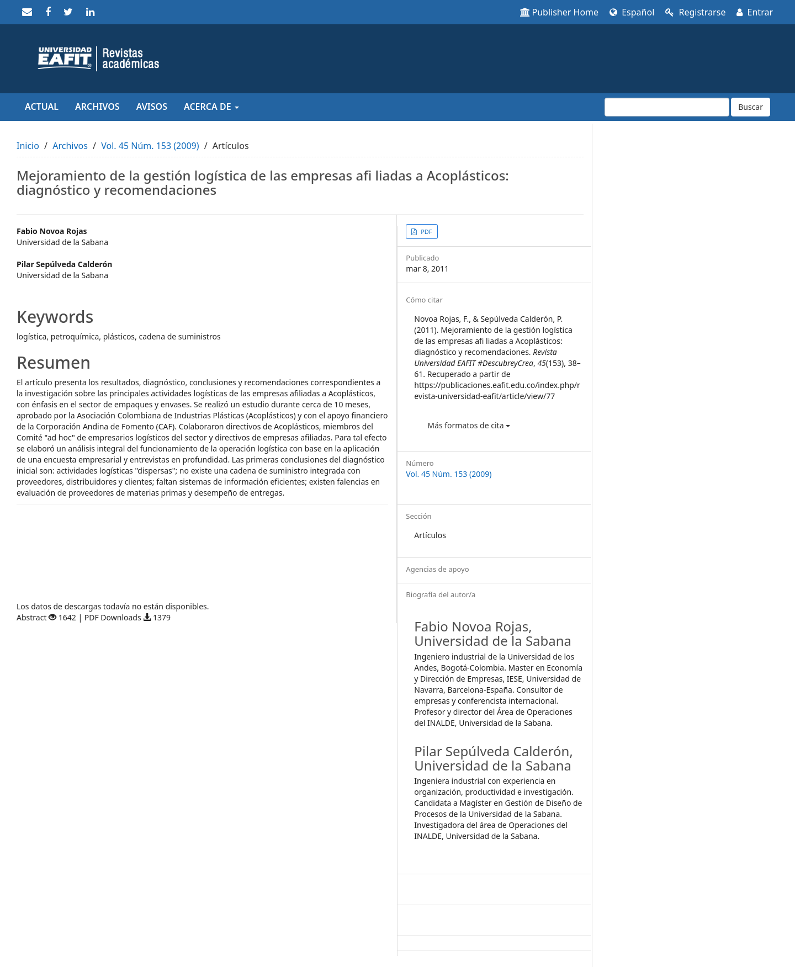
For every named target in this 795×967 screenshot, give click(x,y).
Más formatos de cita (468, 425)
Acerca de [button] (211, 106)
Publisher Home (559, 12)
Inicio (28, 146)
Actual (42, 106)
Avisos (151, 106)
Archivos (97, 106)
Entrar (754, 12)
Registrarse (695, 12)
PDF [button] (425, 231)
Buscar (750, 107)
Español (632, 12)
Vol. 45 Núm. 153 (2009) (150, 146)
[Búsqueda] (667, 107)
